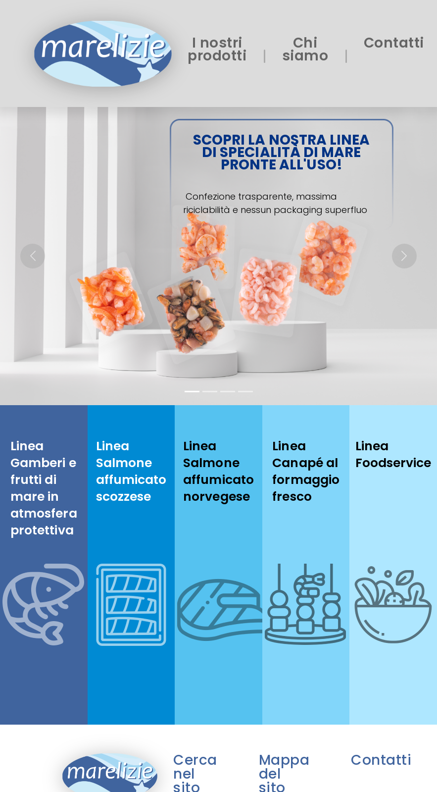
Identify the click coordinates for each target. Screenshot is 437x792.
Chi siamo (305, 49)
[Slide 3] (227, 391)
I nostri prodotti (217, 49)
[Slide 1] (192, 391)
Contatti (394, 43)
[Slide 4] (245, 391)
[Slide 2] (209, 391)
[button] (32, 256)
